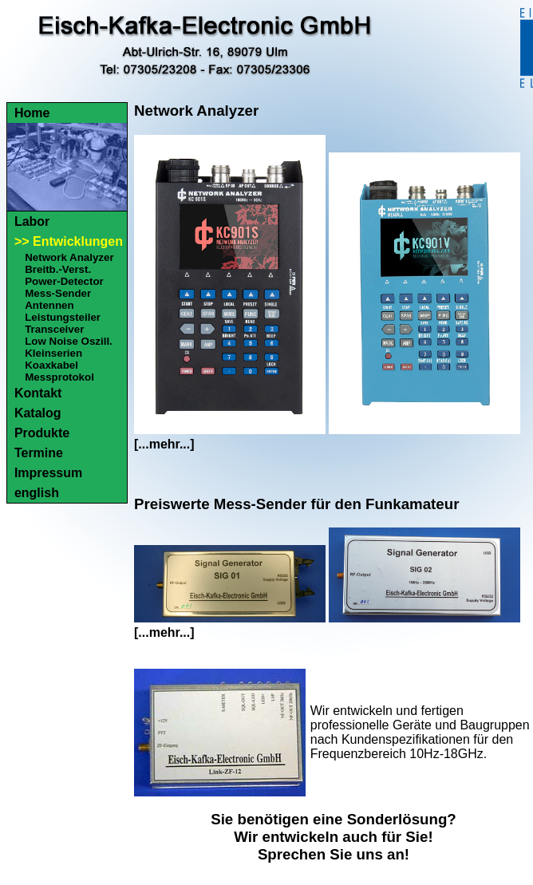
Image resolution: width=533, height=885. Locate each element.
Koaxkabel (51, 365)
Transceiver (54, 329)
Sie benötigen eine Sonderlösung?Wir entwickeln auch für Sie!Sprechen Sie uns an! (333, 837)
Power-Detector (64, 281)
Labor (31, 221)
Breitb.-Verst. (58, 269)
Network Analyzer (69, 257)
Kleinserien (53, 353)
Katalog (37, 413)
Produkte (41, 433)
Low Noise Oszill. (69, 341)
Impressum (48, 473)
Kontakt (38, 393)
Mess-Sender (58, 293)
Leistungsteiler (63, 317)
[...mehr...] (164, 444)
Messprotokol (59, 377)
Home (31, 113)
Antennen (49, 305)
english (36, 493)
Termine (38, 453)
